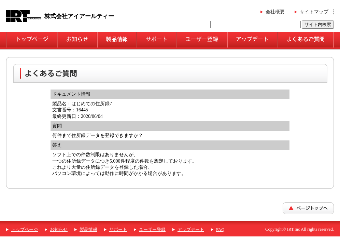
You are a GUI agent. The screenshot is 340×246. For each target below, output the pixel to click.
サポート (118, 229)
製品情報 (88, 229)
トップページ (24, 229)
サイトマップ (314, 11)
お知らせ (59, 229)
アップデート (191, 229)
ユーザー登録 (152, 229)
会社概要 (275, 11)
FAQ (220, 229)
